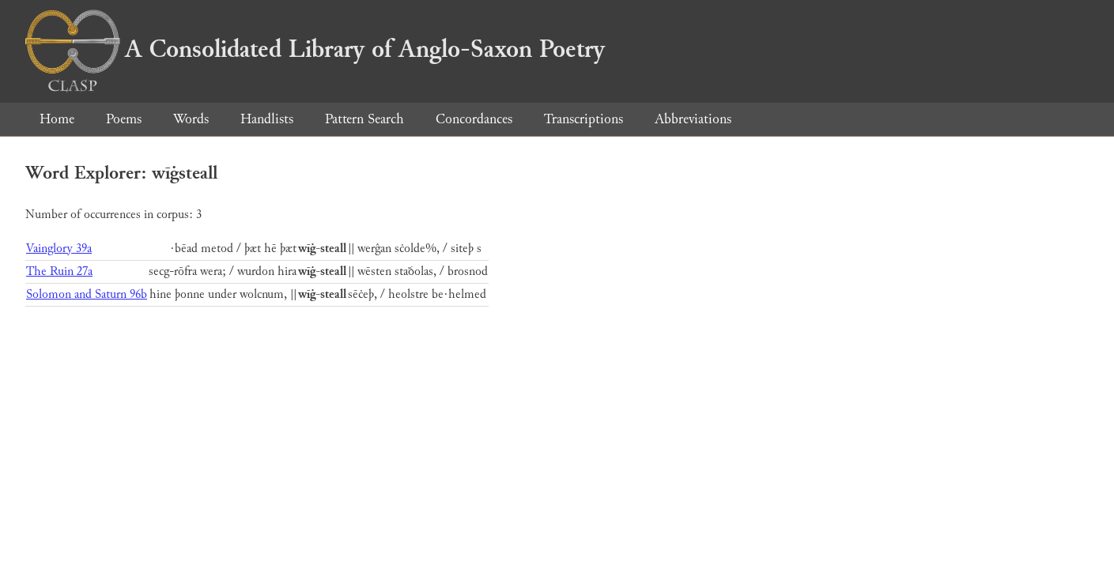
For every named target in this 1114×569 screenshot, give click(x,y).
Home (57, 119)
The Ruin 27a (59, 271)
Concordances (474, 119)
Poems (124, 119)
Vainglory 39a (59, 248)
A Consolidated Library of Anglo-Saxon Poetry (315, 49)
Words (191, 119)
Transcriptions (583, 119)
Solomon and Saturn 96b (86, 294)
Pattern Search (364, 119)
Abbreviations (693, 119)
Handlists (266, 119)
